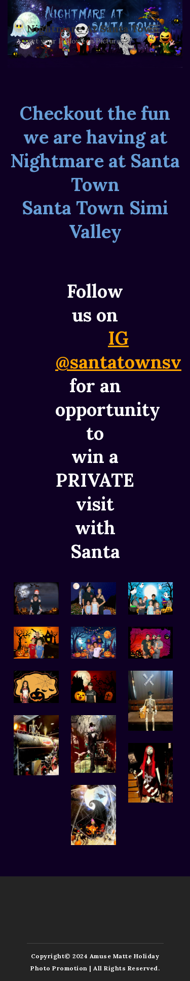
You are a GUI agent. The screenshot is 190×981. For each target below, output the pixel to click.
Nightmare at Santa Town (93, 29)
